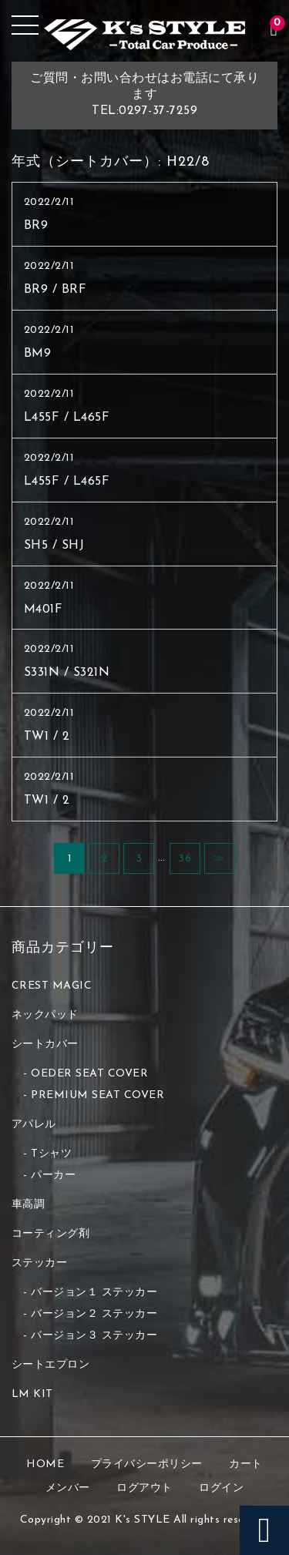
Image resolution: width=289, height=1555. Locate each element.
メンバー (67, 1488)
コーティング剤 (51, 1234)
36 (184, 859)
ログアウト (144, 1488)
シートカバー (45, 1044)
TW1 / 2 (47, 736)
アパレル (34, 1124)
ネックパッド (45, 1015)
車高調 (28, 1205)
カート (246, 1464)
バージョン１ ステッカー (94, 1292)
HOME (45, 1464)
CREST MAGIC (52, 986)
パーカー (53, 1175)
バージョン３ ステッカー (94, 1336)
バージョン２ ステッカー (94, 1314)
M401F (43, 609)
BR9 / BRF (55, 290)
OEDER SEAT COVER (89, 1074)
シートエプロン (51, 1365)
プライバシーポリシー (147, 1464)
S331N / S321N (67, 673)
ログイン (221, 1488)
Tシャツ (51, 1154)
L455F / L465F (67, 417)
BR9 (36, 226)
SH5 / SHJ (54, 545)
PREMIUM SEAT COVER (97, 1095)
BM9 (38, 354)
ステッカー (40, 1263)
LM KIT (32, 1394)
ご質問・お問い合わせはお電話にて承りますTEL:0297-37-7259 (144, 94)
